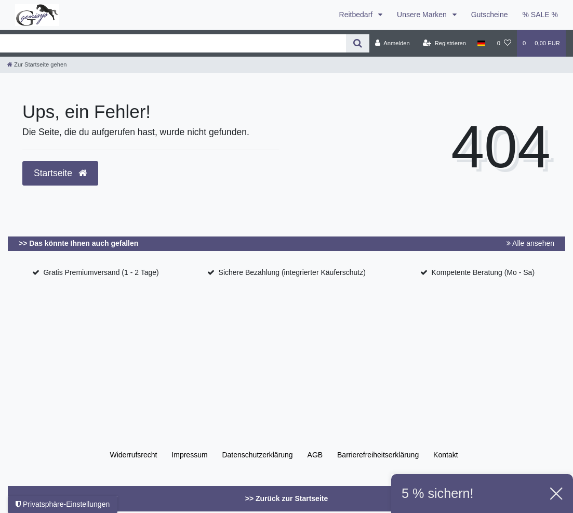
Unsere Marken (423, 14)
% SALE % (540, 14)
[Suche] (357, 43)
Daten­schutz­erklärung (257, 455)
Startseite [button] (60, 173)
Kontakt (445, 455)
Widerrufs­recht (133, 455)
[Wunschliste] (504, 43)
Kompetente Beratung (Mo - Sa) (483, 272)
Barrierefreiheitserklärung (378, 455)
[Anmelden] (392, 43)
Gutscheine (489, 14)
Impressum (189, 455)
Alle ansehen (530, 243)
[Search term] (173, 43)
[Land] (481, 43)
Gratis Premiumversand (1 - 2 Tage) (100, 272)
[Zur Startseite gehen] (36, 64)
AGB (315, 455)
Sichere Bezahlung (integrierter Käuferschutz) (292, 272)
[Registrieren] (444, 43)
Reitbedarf (357, 14)
